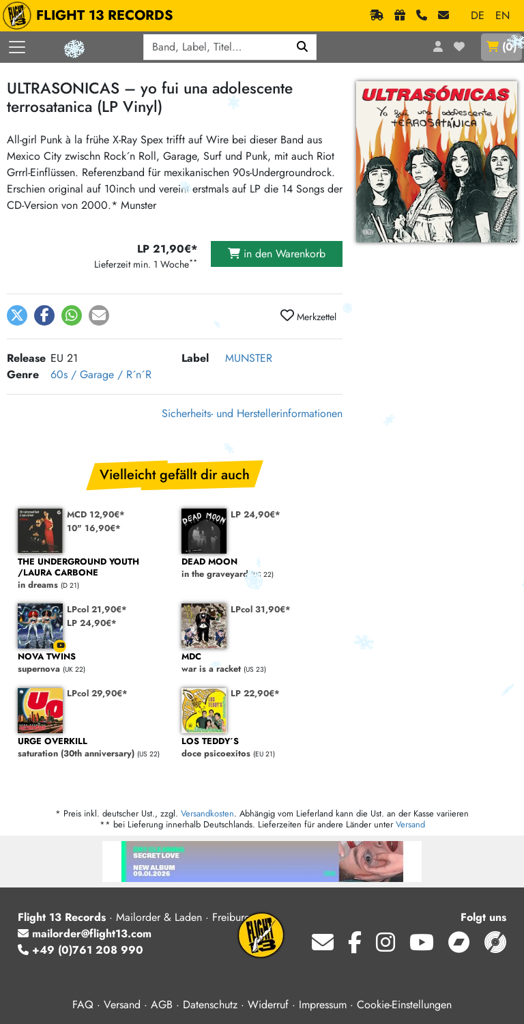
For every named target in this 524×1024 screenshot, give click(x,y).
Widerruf (268, 1004)
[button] (17, 315)
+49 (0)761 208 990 (80, 950)
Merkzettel (308, 316)
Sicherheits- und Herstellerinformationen (252, 413)
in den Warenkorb (276, 253)
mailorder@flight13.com (84, 933)
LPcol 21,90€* (97, 609)
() (501, 47)
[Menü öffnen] (17, 47)
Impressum (323, 1004)
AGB (162, 1004)
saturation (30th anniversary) (93, 748)
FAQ (82, 1004)
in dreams (93, 573)
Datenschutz (210, 1004)
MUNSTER (248, 358)
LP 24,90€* (255, 514)
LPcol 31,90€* (261, 609)
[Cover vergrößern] (436, 161)
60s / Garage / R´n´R (100, 374)
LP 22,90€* (255, 693)
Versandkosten (207, 813)
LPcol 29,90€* (97, 693)
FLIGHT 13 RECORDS (91, 15)
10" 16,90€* (94, 528)
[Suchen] (303, 47)
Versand (410, 824)
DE (477, 15)
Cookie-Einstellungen (404, 1004)
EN (502, 15)
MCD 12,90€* (96, 514)
